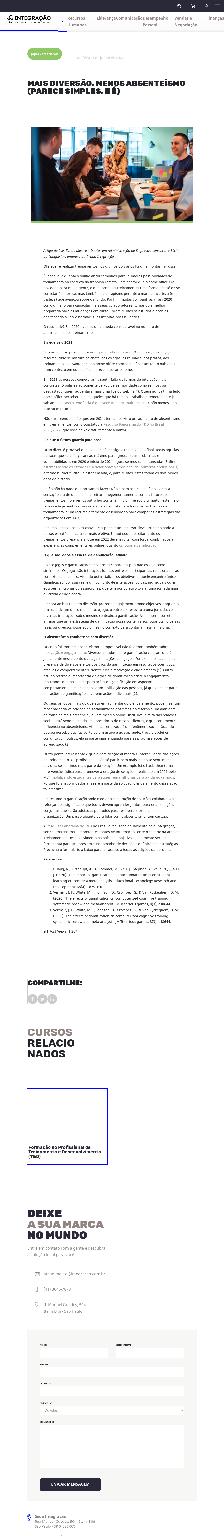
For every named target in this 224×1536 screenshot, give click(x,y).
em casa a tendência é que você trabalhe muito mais (100, 403)
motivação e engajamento (64, 652)
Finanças (215, 18)
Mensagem (47, 1422)
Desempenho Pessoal (155, 21)
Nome (43, 1345)
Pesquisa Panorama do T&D (69, 826)
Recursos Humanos (77, 21)
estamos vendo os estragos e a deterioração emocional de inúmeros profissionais (110, 467)
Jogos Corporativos (44, 54)
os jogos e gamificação (137, 545)
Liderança (106, 18)
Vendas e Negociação (185, 21)
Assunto (46, 1403)
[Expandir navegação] (218, 6)
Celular (45, 1383)
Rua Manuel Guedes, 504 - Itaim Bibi (65, 1521)
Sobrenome (124, 1345)
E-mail (44, 1364)
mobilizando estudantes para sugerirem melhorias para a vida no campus (112, 777)
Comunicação (129, 18)
